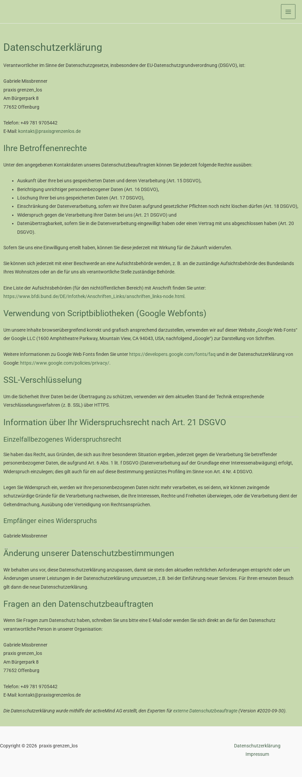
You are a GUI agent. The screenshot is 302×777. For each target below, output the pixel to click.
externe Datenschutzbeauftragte (205, 710)
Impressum (257, 754)
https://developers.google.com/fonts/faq (172, 354)
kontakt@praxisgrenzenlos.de (49, 131)
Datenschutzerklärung (257, 745)
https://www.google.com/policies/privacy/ (64, 363)
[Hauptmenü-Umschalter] (289, 11)
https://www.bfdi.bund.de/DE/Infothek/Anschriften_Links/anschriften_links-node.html (93, 296)
